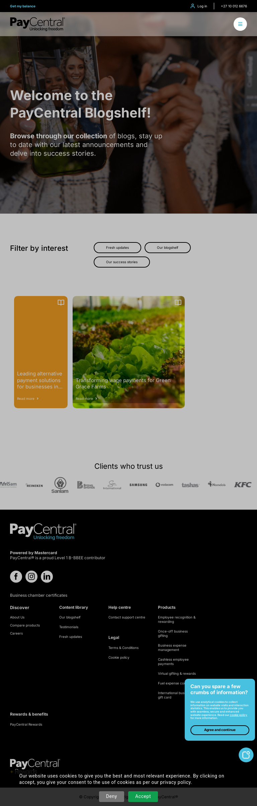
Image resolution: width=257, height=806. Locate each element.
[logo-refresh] (37, 19)
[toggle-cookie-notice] (246, 750)
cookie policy (238, 715)
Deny (111, 796)
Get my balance (22, 6)
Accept (143, 796)
